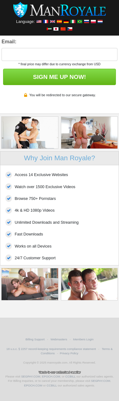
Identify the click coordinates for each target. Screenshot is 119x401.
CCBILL (70, 376)
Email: (9, 41)
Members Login (83, 339)
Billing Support (35, 339)
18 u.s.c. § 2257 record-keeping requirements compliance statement (51, 349)
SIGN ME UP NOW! (59, 77)
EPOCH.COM (51, 376)
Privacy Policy (69, 353)
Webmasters (59, 339)
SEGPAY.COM (30, 376)
